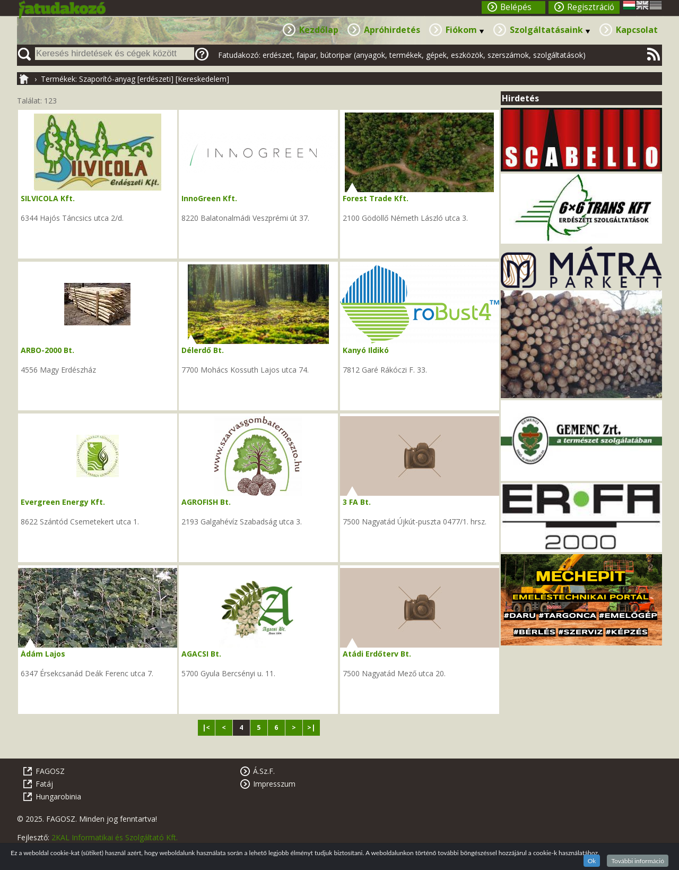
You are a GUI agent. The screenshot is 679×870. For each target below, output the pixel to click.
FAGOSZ (50, 771)
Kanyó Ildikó (366, 350)
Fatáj (44, 784)
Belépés (516, 7)
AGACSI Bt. (201, 654)
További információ (637, 861)
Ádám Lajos (43, 654)
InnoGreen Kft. (209, 198)
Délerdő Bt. (202, 350)
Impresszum (274, 784)
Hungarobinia (58, 796)
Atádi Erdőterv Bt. (377, 654)
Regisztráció (590, 7)
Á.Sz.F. (264, 771)
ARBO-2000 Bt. (47, 350)
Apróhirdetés (392, 30)
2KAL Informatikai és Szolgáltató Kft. (114, 837)
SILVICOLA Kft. (48, 198)
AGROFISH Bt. (206, 502)
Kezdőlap (318, 30)
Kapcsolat (637, 30)
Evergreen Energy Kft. (63, 502)
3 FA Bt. (357, 502)
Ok (592, 861)
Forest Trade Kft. (375, 198)
